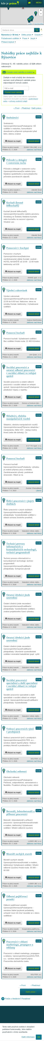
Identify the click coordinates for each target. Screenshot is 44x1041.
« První (17, 108)
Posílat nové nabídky (13, 92)
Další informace (28, 1037)
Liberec (39, 491)
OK (38, 1037)
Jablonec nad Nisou (34, 150)
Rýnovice (8, 57)
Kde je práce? (10, 4)
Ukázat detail (33, 141)
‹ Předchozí (25, 108)
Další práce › (36, 108)
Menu (37, 3)
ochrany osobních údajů (18, 101)
